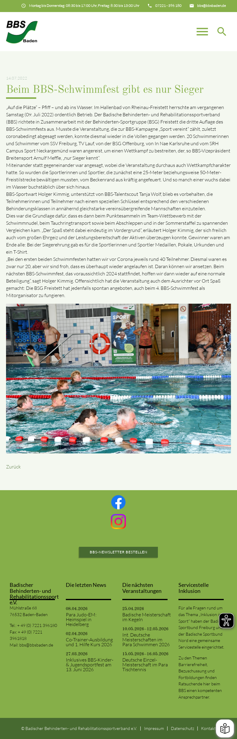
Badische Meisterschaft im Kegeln (146, 617)
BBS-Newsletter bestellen (118, 552)
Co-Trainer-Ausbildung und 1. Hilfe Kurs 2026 (89, 642)
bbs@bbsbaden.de (36, 644)
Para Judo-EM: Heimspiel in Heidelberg (81, 619)
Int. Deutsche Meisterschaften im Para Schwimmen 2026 (146, 639)
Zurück (13, 467)
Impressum (154, 728)
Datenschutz (182, 728)
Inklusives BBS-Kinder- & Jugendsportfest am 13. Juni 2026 (89, 664)
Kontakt (208, 728)
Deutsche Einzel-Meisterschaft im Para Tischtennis (145, 664)
